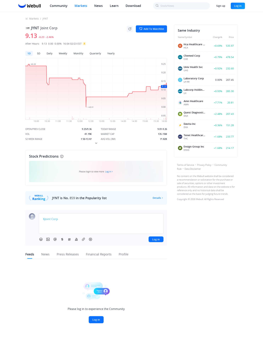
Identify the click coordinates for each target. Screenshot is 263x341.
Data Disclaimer (193, 168)
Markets (81, 6)
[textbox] (101, 219)
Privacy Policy (204, 165)
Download (133, 6)
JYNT (45, 18)
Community (58, 6)
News (98, 6)
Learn (114, 6)
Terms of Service (185, 165)
